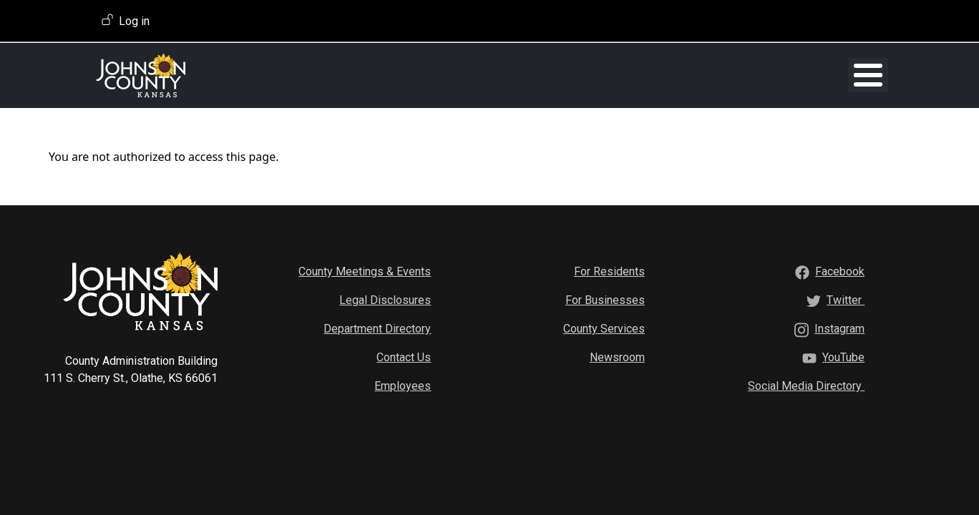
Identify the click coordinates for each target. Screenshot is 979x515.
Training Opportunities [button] (368, 74)
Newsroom (617, 356)
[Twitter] (845, 299)
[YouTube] (843, 356)
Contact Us (403, 356)
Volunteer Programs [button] (484, 74)
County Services (604, 328)
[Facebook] (839, 271)
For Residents (609, 271)
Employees (402, 385)
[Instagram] (839, 328)
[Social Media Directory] (806, 385)
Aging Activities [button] (825, 74)
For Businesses (605, 299)
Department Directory (377, 328)
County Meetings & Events (364, 271)
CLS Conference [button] (734, 74)
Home (301, 75)
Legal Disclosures (385, 299)
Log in (134, 21)
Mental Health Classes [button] (610, 74)
